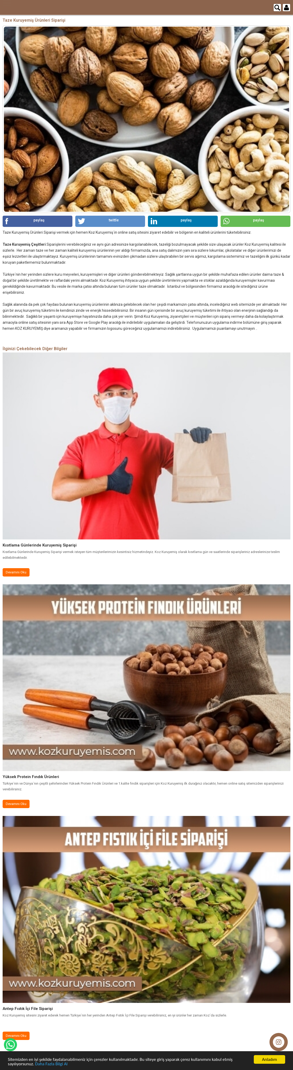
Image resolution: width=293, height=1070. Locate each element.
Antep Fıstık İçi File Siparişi (28, 1008)
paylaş (24, 221)
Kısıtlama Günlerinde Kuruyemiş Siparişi (40, 545)
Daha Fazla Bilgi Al (51, 1064)
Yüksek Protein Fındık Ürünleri (31, 776)
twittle (98, 221)
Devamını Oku (16, 572)
